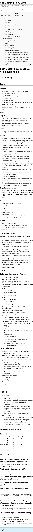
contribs (30, 5)
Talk (26, 5)
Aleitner (23, 5)
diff (2, 9)
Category (3, 529)
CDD (3, 530)
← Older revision (7, 9)
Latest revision (16, 9)
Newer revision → (27, 9)
